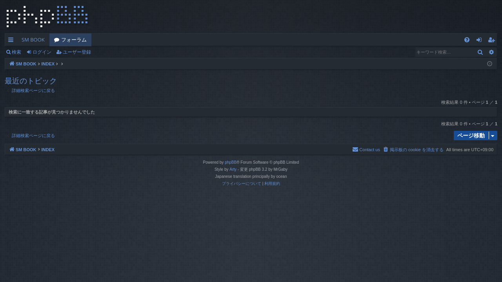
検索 (16, 52)
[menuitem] (467, 39)
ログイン (42, 52)
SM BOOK (33, 39)
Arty (232, 169)
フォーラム (74, 39)
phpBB (230, 162)
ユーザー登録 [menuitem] (493, 41)
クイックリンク (12, 41)
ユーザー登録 (77, 52)
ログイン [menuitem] (481, 41)
